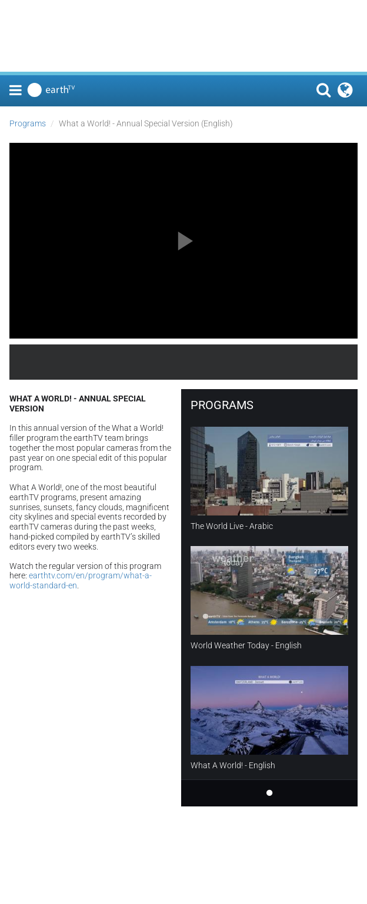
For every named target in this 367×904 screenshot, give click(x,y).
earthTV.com (315, 362)
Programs (27, 123)
